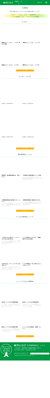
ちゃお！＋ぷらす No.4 (20, 115)
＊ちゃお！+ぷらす (22, 17)
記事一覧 (39, 2)
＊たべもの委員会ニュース (18, 18)
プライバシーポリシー (21, 391)
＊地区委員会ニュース (34, 17)
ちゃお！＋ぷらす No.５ (6, 115)
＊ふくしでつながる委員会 (32, 18)
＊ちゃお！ (13, 17)
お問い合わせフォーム (39, 391)
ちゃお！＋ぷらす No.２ (6, 150)
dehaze (46, 2)
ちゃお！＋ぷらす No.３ (35, 115)
